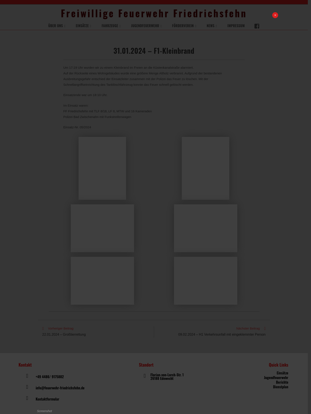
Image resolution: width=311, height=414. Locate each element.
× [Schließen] (275, 15)
